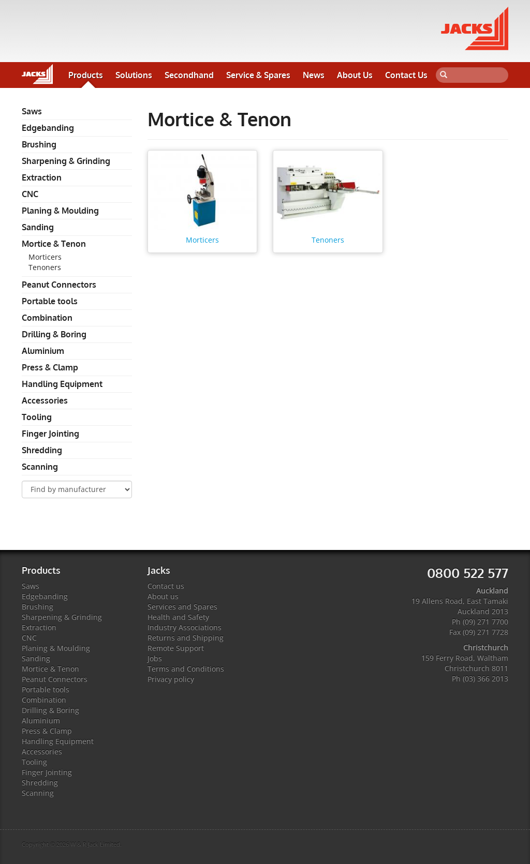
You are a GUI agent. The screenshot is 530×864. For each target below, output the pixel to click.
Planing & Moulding (60, 210)
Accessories (45, 400)
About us (163, 596)
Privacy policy (171, 679)
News (314, 75)
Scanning (40, 466)
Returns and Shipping (186, 638)
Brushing (39, 144)
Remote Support (176, 648)
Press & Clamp (50, 367)
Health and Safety (178, 617)
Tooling (37, 417)
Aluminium (43, 351)
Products (85, 75)
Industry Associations (185, 627)
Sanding (38, 227)
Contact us (166, 586)
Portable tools (50, 301)
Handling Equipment (62, 384)
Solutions (133, 75)
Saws (32, 111)
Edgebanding (48, 128)
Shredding (42, 450)
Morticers (45, 257)
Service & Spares (258, 75)
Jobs (155, 658)
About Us (355, 75)
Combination (47, 317)
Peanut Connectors (59, 284)
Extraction (42, 177)
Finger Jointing (50, 433)
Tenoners (44, 267)
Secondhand (189, 75)
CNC (30, 194)
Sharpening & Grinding (66, 161)
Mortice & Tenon (54, 244)
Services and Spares (182, 607)
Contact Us (406, 75)
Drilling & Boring (54, 334)
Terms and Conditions (186, 669)
